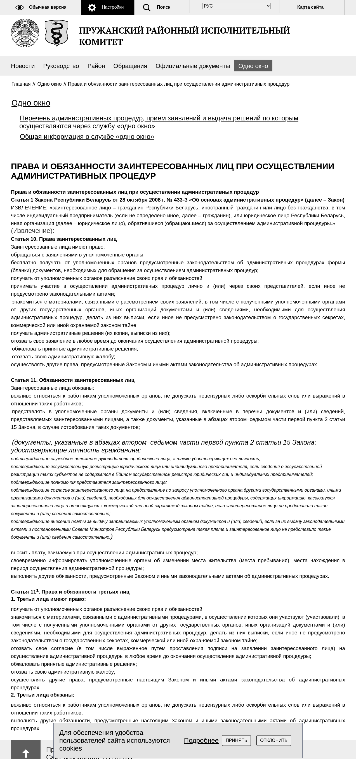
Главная (21, 84)
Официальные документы (192, 65)
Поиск (163, 7)
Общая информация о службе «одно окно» (87, 136)
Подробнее (201, 740)
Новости (23, 65)
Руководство (61, 65)
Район (96, 65)
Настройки (113, 7)
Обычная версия (48, 7)
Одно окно (253, 65)
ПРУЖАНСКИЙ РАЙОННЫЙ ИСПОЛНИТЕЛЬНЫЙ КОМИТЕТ (184, 36)
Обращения (130, 65)
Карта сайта (310, 7)
